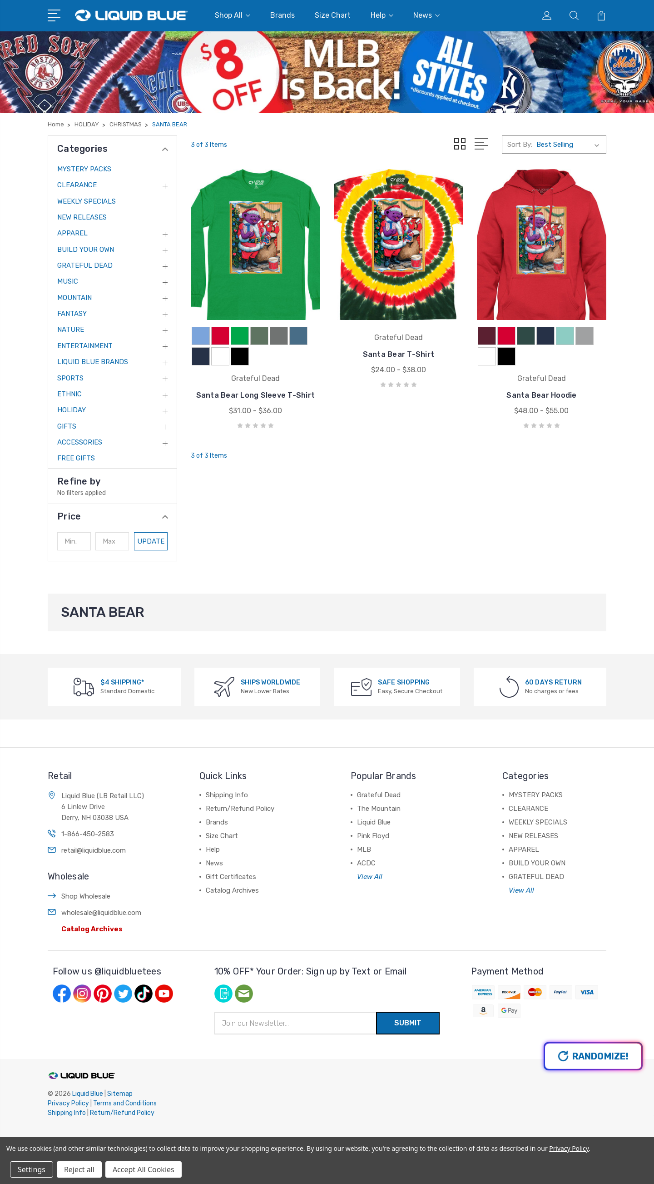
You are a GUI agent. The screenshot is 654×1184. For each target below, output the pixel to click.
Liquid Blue (374, 822)
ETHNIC (69, 394)
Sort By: (519, 144)
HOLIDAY (71, 410)
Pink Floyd (373, 836)
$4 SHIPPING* (122, 682)
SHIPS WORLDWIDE (271, 682)
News (426, 15)
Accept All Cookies (143, 1169)
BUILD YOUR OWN (85, 249)
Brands (282, 15)
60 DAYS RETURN (553, 682)
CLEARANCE (77, 185)
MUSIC (67, 281)
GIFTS (66, 426)
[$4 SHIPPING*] (84, 686)
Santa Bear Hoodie (541, 395)
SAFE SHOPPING (404, 682)
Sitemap (120, 1094)
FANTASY (72, 314)
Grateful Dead (379, 795)
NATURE (70, 329)
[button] (112, 516)
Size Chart (333, 15)
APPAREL (72, 233)
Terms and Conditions (125, 1103)
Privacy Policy (68, 1103)
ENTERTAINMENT (85, 346)
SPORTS (70, 378)
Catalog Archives (92, 929)
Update (151, 541)
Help (382, 15)
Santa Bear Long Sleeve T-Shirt (255, 395)
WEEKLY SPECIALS (86, 201)
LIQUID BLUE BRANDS (92, 362)
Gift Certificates (231, 877)
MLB (364, 849)
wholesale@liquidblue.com (101, 913)
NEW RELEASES (82, 217)
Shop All (232, 15)
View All (369, 877)
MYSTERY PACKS (84, 169)
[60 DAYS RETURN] (509, 686)
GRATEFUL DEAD (85, 265)
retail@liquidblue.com (93, 850)
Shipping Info (227, 795)
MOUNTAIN (74, 298)
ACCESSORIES (79, 442)
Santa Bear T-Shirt (399, 354)
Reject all (79, 1169)
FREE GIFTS (76, 458)
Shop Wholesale (85, 896)
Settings (31, 1169)
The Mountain (379, 808)
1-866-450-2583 (87, 834)
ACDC (366, 863)
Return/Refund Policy (240, 808)
